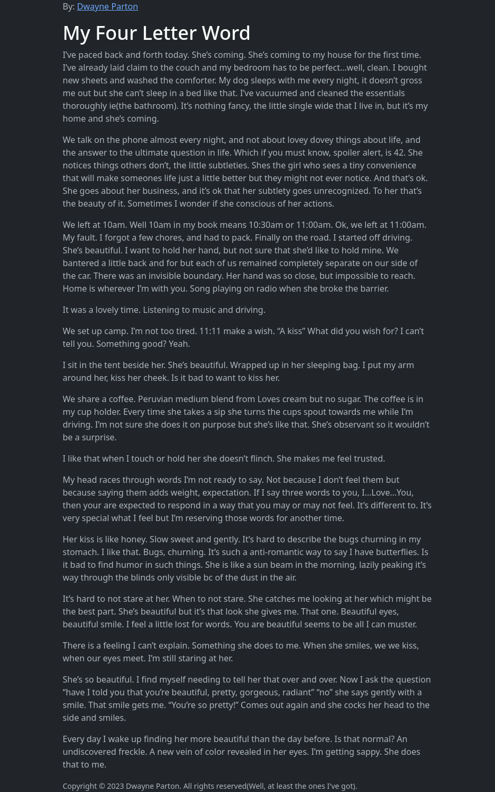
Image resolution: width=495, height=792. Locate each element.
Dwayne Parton (107, 6)
